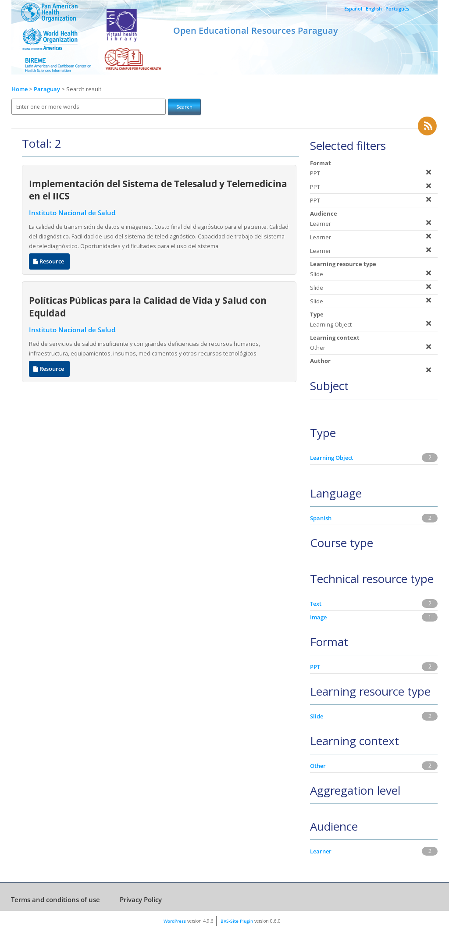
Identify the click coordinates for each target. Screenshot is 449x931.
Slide (316, 716)
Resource (49, 261)
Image (318, 617)
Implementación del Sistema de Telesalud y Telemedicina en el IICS (158, 190)
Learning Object (331, 458)
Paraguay (47, 89)
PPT (315, 667)
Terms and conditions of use (55, 899)
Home (19, 89)
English (374, 8)
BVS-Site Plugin (237, 921)
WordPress (175, 921)
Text (315, 604)
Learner (320, 851)
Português (397, 8)
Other (318, 766)
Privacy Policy (141, 899)
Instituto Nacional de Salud (72, 212)
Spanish (320, 518)
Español (353, 8)
